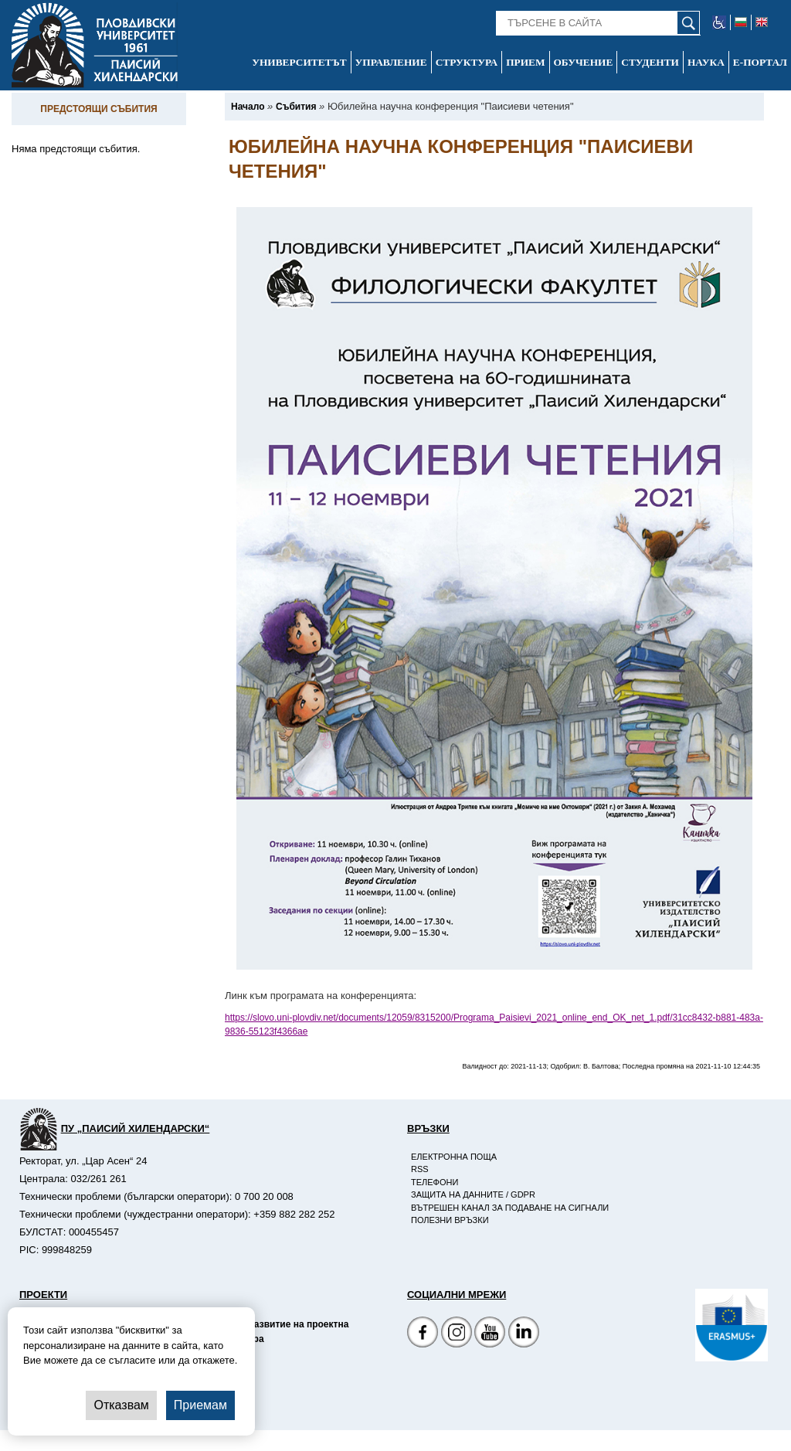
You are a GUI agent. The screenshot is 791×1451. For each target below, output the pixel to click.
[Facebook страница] (456, 1334)
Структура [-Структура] (467, 62)
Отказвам (120, 1405)
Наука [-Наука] (706, 62)
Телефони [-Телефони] (434, 1182)
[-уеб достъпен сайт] (719, 22)
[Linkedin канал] (523, 1334)
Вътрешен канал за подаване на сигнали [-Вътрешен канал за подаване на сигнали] (510, 1207)
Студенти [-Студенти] (650, 62)
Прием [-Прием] (525, 62)
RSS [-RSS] (420, 1169)
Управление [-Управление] (391, 62)
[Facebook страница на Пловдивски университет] (422, 1334)
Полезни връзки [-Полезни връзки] (450, 1220)
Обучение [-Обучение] (583, 62)
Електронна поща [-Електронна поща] (454, 1156)
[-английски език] (762, 22)
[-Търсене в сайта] (598, 23)
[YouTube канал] (489, 1334)
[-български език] (741, 22)
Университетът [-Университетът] (299, 62)
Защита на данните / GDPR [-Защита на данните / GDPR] (473, 1194)
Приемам (200, 1405)
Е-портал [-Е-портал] (760, 62)
